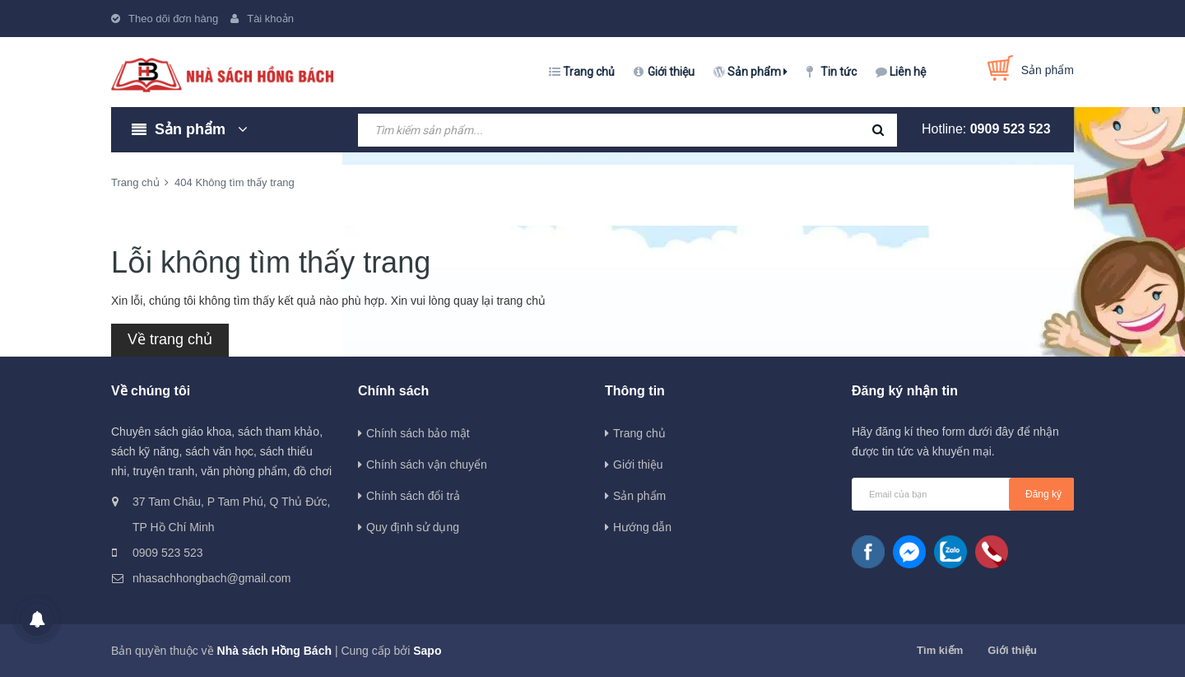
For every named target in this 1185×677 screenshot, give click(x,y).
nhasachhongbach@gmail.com (211, 578)
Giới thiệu (671, 71)
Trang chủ (589, 71)
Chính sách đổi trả (413, 495)
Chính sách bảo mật (418, 433)
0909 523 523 (1010, 129)
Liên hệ (908, 71)
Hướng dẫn (642, 527)
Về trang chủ (170, 339)
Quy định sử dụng (412, 527)
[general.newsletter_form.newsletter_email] (963, 494)
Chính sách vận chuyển (426, 464)
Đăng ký (1043, 494)
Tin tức (838, 71)
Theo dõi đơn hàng (173, 18)
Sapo (427, 650)
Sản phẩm (757, 71)
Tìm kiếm (940, 650)
